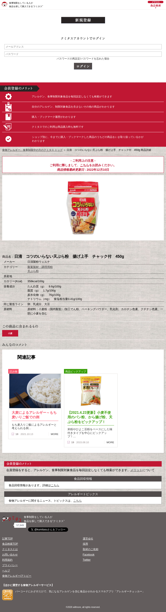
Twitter (87, 559)
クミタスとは (10, 549)
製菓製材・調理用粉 (40, 267)
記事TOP (7, 538)
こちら (84, 165)
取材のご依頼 (90, 549)
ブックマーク (83, 247)
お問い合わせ (10, 554)
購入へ (61, 247)
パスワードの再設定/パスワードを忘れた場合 (83, 58)
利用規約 (7, 559)
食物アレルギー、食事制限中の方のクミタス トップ (32, 149)
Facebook (88, 554)
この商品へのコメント (104, 247)
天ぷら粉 (33, 271)
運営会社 (88, 538)
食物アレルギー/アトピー (16, 575)
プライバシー (10, 565)
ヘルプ (6, 570)
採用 (85, 543)
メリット (136, 470)
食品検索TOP (10, 543)
